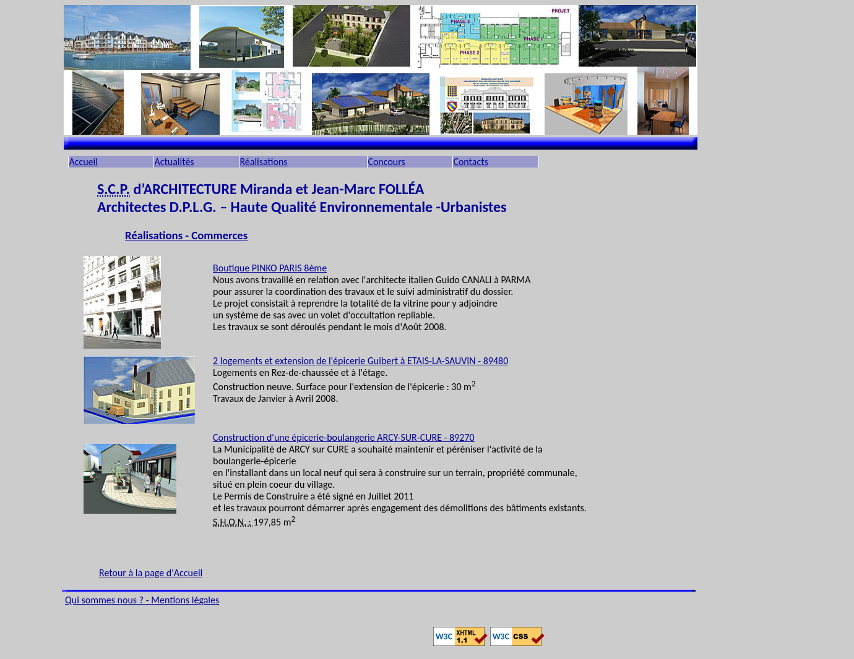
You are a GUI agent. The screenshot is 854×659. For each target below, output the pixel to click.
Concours (386, 162)
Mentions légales (185, 600)
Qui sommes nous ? (105, 600)
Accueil (83, 162)
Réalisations (263, 162)
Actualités (174, 162)
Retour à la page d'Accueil (150, 573)
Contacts (470, 162)
